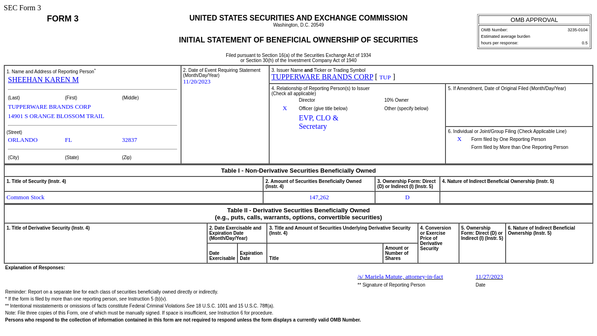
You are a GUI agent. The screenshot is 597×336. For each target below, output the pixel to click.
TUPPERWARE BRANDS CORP (322, 77)
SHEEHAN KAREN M (43, 80)
